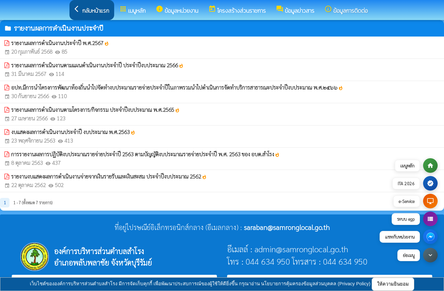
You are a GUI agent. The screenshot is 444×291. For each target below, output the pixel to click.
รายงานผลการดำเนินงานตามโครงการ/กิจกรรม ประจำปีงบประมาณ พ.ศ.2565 (95, 109)
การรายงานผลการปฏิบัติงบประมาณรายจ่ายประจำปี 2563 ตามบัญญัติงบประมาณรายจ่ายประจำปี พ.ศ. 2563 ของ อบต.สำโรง (145, 154)
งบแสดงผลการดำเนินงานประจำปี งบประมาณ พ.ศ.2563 (73, 131)
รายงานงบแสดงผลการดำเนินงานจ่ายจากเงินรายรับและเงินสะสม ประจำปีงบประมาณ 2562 (109, 176)
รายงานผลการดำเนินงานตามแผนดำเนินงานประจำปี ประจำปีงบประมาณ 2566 (97, 65)
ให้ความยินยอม (393, 284)
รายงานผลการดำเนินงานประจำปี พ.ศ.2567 (60, 42)
